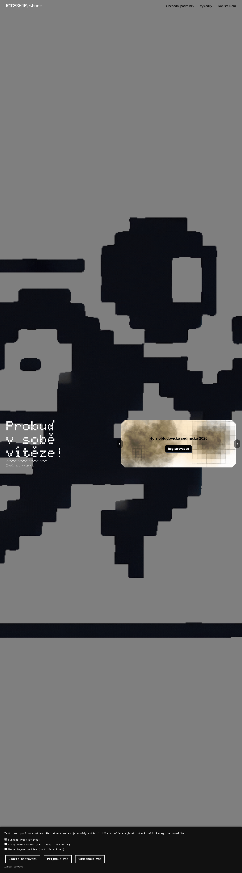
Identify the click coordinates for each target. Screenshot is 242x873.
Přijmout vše (57, 859)
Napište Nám (227, 6)
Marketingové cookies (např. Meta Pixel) (34, 849)
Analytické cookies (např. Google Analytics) (37, 844)
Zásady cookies (13, 867)
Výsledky (206, 6)
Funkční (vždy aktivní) (22, 839)
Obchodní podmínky (180, 6)
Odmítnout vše (89, 859)
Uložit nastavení (23, 859)
